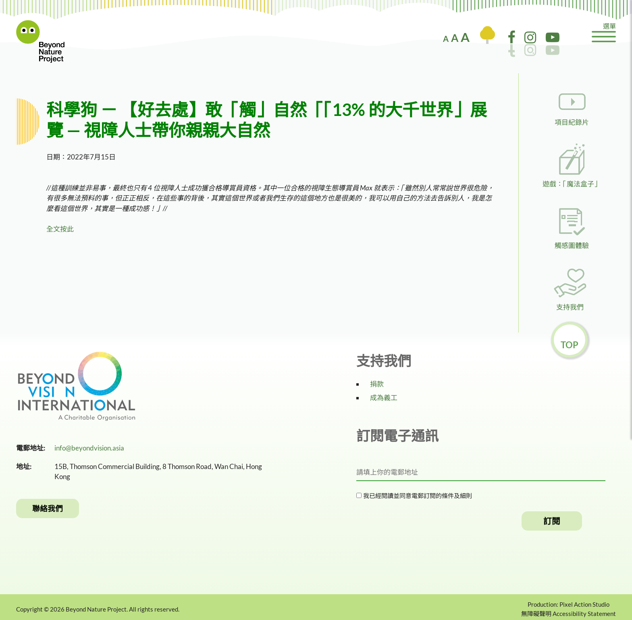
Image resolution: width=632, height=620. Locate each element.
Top (569, 344)
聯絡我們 (47, 508)
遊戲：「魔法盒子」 (572, 184)
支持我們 (570, 307)
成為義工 (383, 397)
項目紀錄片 (572, 122)
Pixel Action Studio (584, 604)
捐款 (377, 384)
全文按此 (60, 229)
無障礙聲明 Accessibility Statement (568, 613)
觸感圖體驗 (572, 245)
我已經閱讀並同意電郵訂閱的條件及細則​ (417, 495)
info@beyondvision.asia (89, 448)
